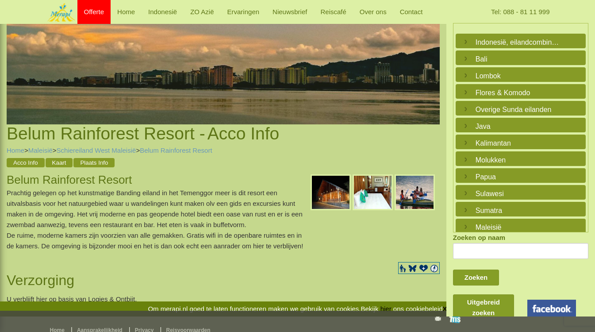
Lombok (488, 76)
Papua (486, 177)
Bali (482, 59)
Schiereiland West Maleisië (96, 150)
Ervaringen (243, 11)
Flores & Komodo (503, 93)
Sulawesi (490, 193)
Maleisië (40, 150)
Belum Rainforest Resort (176, 150)
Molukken (491, 160)
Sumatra (489, 210)
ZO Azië (202, 11)
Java (483, 126)
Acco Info (25, 162)
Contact (411, 11)
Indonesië (162, 11)
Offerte (94, 11)
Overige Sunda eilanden (514, 109)
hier (386, 309)
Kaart (59, 162)
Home (126, 11)
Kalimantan (493, 143)
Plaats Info (94, 162)
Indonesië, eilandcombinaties (518, 42)
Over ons (373, 11)
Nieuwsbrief (290, 11)
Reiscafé (333, 11)
